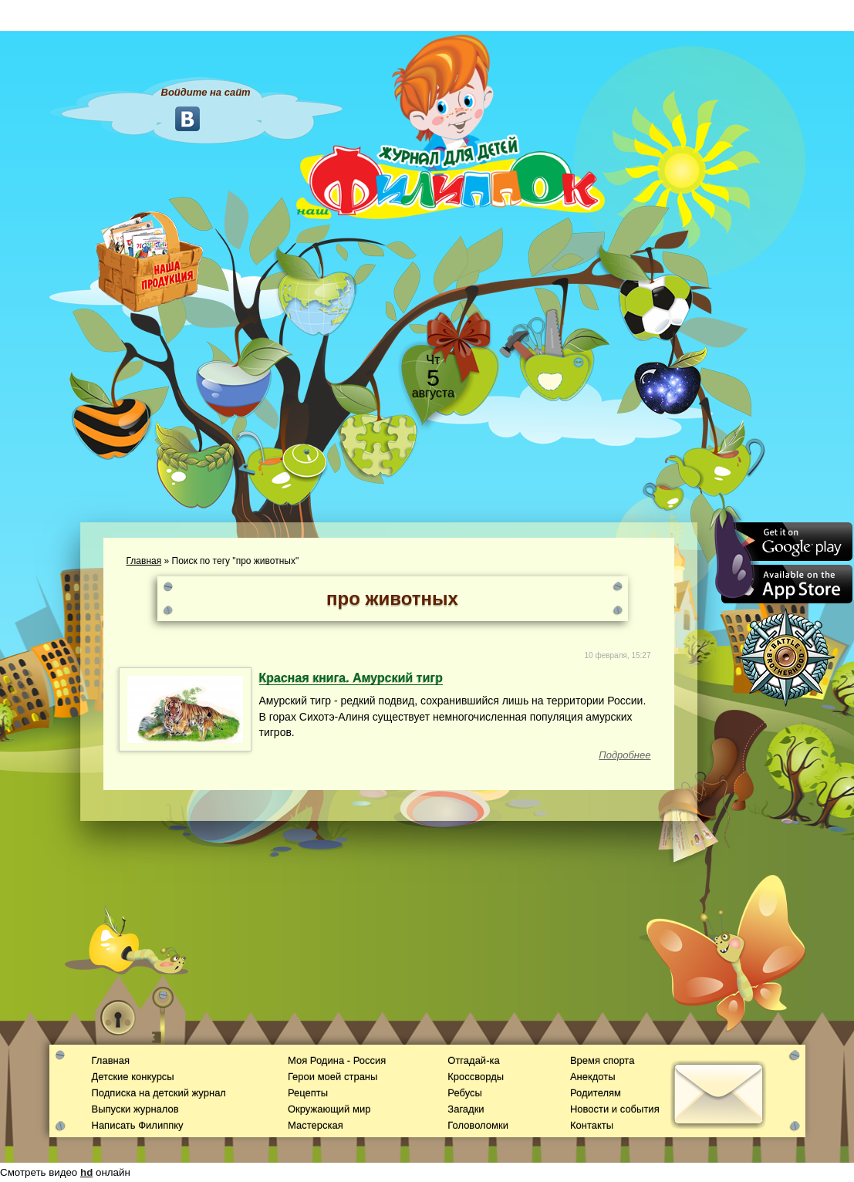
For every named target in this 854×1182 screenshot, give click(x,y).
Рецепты (308, 1093)
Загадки (465, 1109)
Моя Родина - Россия (337, 1060)
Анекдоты (593, 1076)
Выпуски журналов (135, 1109)
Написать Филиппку (138, 1125)
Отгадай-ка (473, 1060)
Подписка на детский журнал (159, 1093)
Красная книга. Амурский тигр (351, 677)
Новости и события (615, 1109)
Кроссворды (475, 1076)
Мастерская (315, 1125)
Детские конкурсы (133, 1076)
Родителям (595, 1093)
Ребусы (464, 1093)
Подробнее (624, 755)
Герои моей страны (332, 1076)
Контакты (591, 1125)
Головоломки (477, 1125)
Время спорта (602, 1060)
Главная (144, 561)
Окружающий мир (329, 1109)
